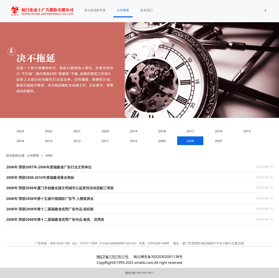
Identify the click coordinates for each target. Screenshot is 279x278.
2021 (77, 131)
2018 (162, 131)
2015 (247, 131)
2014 (20, 141)
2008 (190, 141)
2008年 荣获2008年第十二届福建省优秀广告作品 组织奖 (50, 209)
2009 (162, 141)
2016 (218, 131)
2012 (77, 141)
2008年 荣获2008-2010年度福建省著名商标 (40, 177)
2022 (48, 131)
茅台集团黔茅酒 (94, 10)
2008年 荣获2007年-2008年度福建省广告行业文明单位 (49, 167)
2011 (105, 141)
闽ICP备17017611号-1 (139, 273)
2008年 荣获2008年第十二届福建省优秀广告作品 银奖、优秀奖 (55, 219)
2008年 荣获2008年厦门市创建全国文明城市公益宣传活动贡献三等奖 (60, 188)
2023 (20, 131)
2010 (133, 141)
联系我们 (146, 10)
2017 (190, 131)
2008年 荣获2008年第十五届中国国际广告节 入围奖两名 (50, 198)
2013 (48, 141)
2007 (218, 141)
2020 (105, 131)
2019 (133, 131)
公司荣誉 (123, 10)
